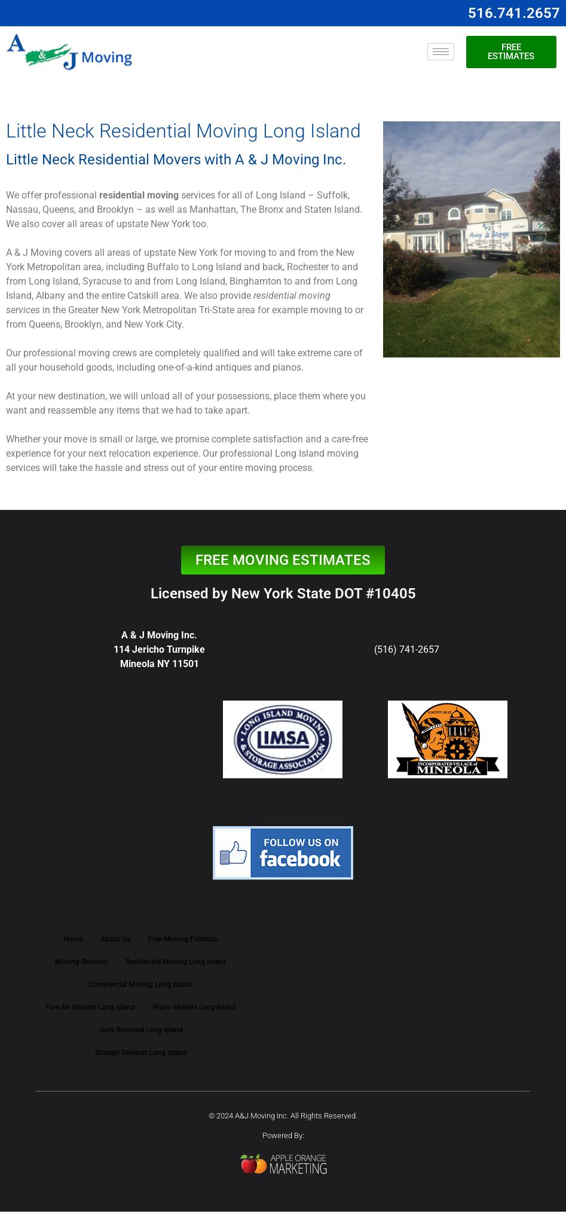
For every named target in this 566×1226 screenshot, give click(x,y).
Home (72, 939)
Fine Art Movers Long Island (90, 1007)
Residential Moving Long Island (176, 962)
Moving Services (81, 962)
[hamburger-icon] (440, 51)
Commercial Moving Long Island (140, 984)
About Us (115, 939)
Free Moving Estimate (183, 939)
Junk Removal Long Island (141, 1030)
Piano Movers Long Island (194, 1007)
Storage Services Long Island (140, 1052)
